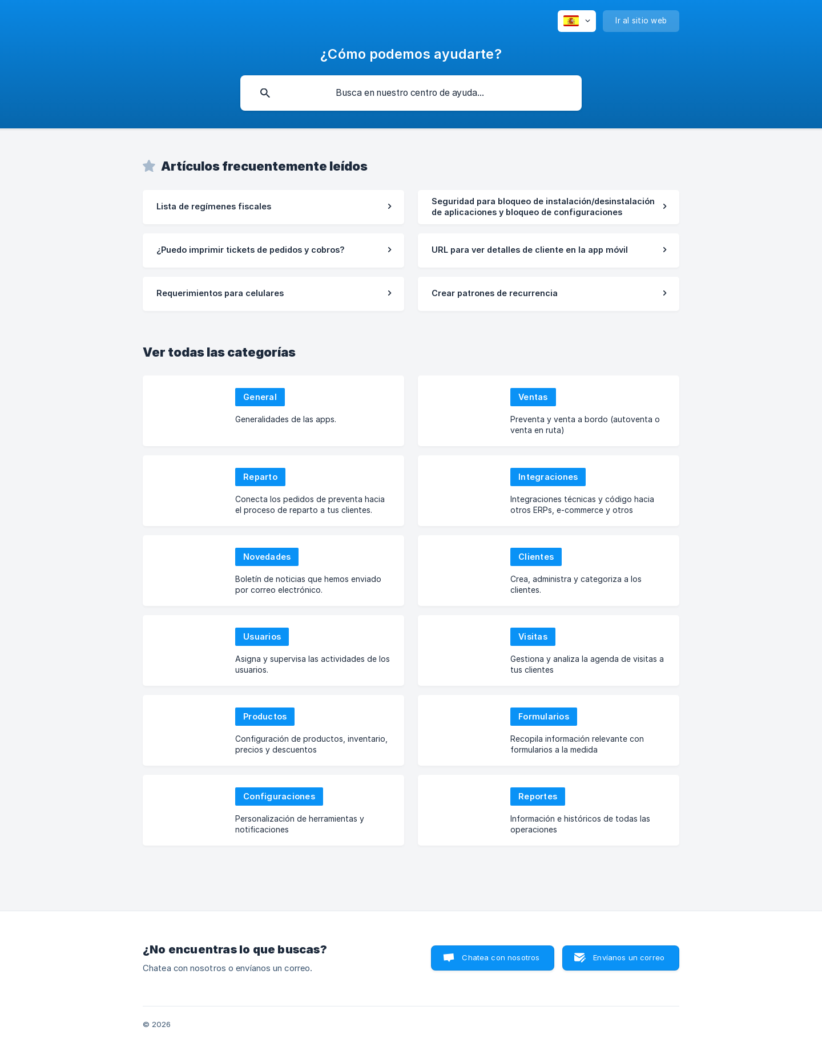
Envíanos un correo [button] (628, 957)
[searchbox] (411, 93)
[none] (577, 21)
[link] (273, 207)
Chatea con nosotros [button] (500, 957)
